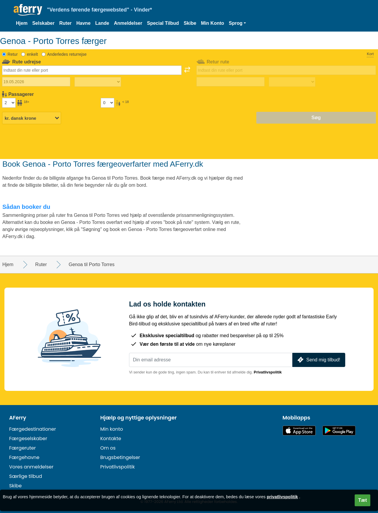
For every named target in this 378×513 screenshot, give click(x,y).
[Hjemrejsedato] (230, 81)
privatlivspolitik (282, 496)
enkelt (32, 54)
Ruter (65, 23)
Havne (83, 23)
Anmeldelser (128, 23)
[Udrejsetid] (97, 82)
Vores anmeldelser (31, 466)
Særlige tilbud (25, 476)
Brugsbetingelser (120, 457)
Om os (108, 448)
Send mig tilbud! (318, 359)
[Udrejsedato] (36, 81)
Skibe (190, 23)
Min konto (111, 429)
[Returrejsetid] (292, 82)
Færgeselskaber (28, 438)
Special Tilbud (163, 23)
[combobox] (92, 70)
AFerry (17, 417)
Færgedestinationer (32, 429)
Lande (102, 23)
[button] (237, 23)
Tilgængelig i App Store (299, 430)
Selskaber (43, 23)
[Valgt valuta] (31, 118)
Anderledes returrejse (67, 54)
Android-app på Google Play (339, 430)
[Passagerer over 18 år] (9, 102)
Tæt (362, 500)
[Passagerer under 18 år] (107, 102)
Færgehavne (24, 457)
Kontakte (110, 438)
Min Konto (212, 23)
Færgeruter (22, 448)
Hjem (21, 23)
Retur (13, 54)
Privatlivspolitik (268, 372)
